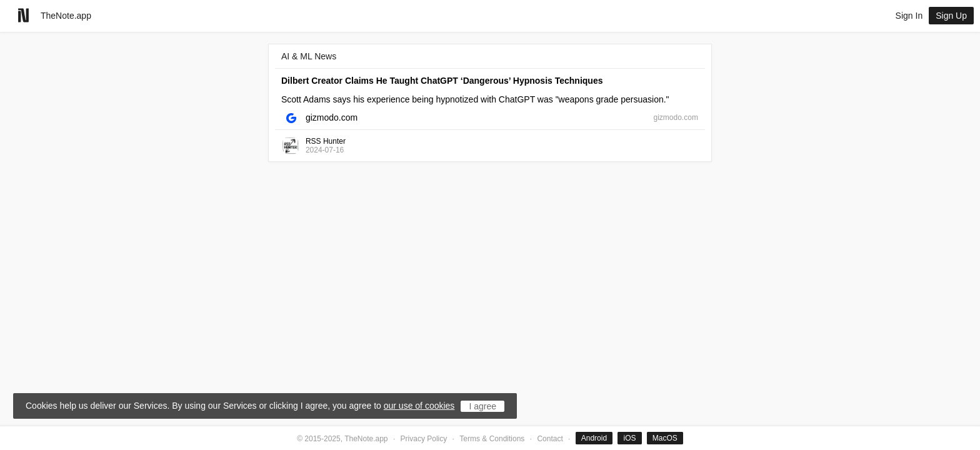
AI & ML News (308, 56)
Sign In (909, 15)
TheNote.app (66, 16)
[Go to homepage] (23, 15)
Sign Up (951, 16)
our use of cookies (419, 406)
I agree (482, 406)
